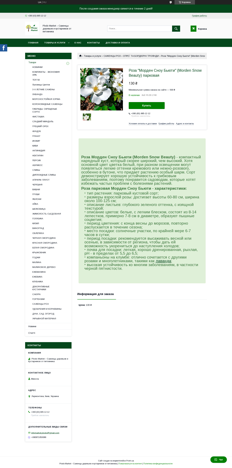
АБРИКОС (37, 165)
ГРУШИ (35, 194)
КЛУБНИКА (37, 281)
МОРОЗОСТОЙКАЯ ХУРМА (46, 99)
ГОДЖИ (36, 257)
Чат (218, 459)
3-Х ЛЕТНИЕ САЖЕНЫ (43, 89)
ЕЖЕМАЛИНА (39, 272)
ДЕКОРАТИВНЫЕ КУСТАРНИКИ (40, 288)
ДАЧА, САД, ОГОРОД (43, 314)
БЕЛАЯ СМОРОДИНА (43, 247)
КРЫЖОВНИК (39, 252)
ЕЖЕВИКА (37, 277)
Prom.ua (130, 461)
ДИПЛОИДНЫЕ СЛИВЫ (44, 175)
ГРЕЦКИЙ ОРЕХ (40, 126)
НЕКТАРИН (37, 155)
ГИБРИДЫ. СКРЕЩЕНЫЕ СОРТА (44, 110)
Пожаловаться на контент (130, 464)
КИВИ (35, 146)
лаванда (163, 261)
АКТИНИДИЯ (38, 150)
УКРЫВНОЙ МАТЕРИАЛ (44, 318)
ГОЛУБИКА (37, 218)
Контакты (93, 42)
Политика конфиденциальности (158, 464)
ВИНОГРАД (38, 228)
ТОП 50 (36, 80)
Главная (33, 42)
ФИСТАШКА (38, 116)
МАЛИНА (36, 262)
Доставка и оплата (118, 42)
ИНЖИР (36, 141)
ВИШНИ (36, 189)
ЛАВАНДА (37, 94)
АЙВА (35, 204)
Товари (32, 62)
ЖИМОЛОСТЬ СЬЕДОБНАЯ (46, 214)
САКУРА (36, 294)
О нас (77, 42)
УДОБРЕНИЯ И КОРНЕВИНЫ (46, 309)
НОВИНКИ (37, 67)
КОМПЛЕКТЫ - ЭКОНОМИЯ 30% (46, 73)
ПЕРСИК (36, 160)
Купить (146, 105)
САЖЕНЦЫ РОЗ (112, 56)
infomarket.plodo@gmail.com (45, 433)
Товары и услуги (54, 42)
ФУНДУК (36, 131)
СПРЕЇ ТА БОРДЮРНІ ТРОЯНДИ (141, 56)
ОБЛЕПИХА (38, 233)
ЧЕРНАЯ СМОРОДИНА (44, 238)
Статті (31, 333)
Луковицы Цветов (41, 84)
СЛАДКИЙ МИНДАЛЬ (42, 121)
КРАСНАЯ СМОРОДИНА (44, 243)
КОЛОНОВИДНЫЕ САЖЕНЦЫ (47, 104)
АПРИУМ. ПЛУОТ (40, 180)
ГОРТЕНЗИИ (38, 299)
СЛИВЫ (36, 170)
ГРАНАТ (36, 136)
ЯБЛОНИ (36, 199)
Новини (32, 326)
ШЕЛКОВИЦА (39, 209)
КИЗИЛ (35, 223)
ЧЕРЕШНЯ (37, 184)
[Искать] (176, 29)
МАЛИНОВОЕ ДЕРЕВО (44, 267)
